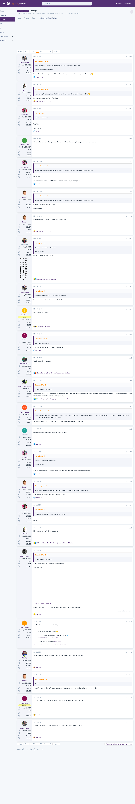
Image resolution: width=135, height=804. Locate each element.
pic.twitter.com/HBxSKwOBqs (55, 650)
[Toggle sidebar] (131, 12)
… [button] (35, 51)
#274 (96, 710)
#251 (96, 57)
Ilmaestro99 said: (48, 61)
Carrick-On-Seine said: (49, 421)
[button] (4, 3)
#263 (96, 388)
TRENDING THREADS (108, 114)
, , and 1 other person (62, 409)
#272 (96, 665)
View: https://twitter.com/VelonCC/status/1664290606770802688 (57, 657)
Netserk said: (47, 251)
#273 (96, 688)
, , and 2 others (60, 381)
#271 (96, 634)
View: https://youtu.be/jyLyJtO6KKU (49, 616)
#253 (96, 113)
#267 (96, 495)
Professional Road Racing (113, 127)
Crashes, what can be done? (114, 257)
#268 (96, 519)
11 (45, 51)
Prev (28, 51)
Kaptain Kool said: (48, 170)
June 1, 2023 (65, 654)
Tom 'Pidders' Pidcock (112, 265)
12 (48, 51)
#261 (96, 342)
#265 (96, 441)
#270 (96, 564)
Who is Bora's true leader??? (114, 249)
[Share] (92, 57)
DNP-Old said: (47, 117)
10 (41, 51)
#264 (96, 416)
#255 (96, 165)
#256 (96, 197)
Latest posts (106, 205)
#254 (96, 143)
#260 (96, 317)
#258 (96, 246)
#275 (96, 735)
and (51, 105)
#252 (96, 87)
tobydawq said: (47, 499)
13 (52, 51)
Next (63, 51)
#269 (96, 542)
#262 (96, 366)
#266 (96, 463)
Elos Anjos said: (47, 346)
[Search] (60, 3)
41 (58, 51)
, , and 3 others (62, 557)
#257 (96, 224)
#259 (96, 294)
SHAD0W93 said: (48, 91)
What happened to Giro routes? (115, 220)
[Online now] (32, 669)
